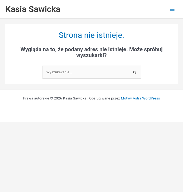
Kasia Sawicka (32, 9)
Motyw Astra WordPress (140, 98)
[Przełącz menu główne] (172, 9)
